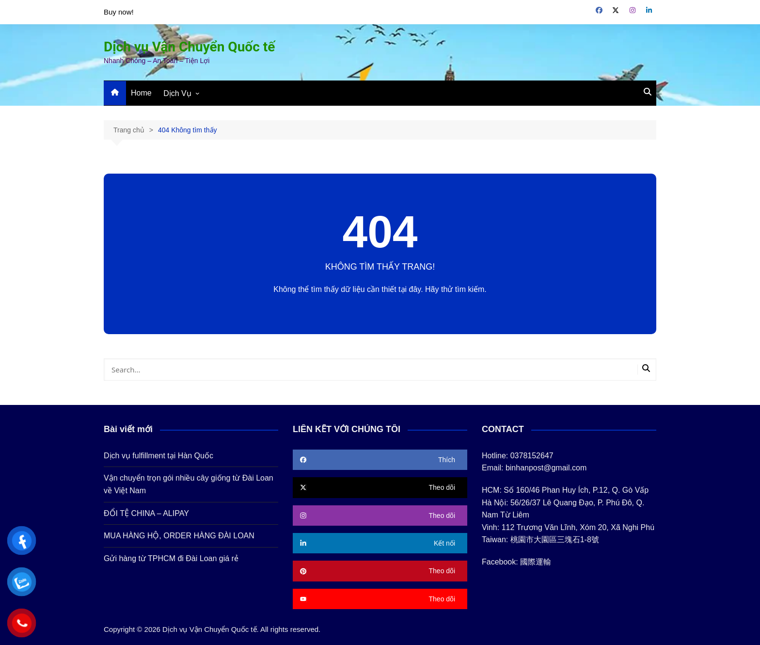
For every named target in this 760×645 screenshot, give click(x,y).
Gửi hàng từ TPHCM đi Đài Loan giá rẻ (171, 558)
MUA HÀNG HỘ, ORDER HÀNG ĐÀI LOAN (179, 536)
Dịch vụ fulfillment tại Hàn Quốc (158, 456)
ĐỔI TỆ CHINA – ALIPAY (146, 513)
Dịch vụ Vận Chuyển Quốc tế (189, 47)
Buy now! (119, 12)
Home (141, 93)
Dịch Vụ (177, 93)
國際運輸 (535, 562)
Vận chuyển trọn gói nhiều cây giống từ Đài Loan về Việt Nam (188, 484)
